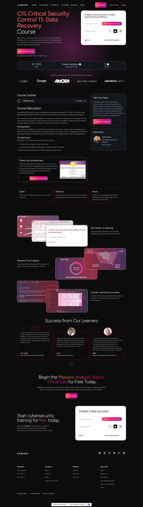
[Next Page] (71, 363)
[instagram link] (109, 453)
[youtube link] (124, 453)
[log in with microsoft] (121, 31)
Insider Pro (36, 56)
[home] (22, 5)
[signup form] (101, 419)
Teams (45, 56)
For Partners (65, 5)
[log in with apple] (115, 31)
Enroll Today (71, 396)
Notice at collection (60, 504)
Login (124, 5)
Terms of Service (49, 493)
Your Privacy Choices (77, 504)
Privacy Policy (22, 493)
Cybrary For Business (102, 122)
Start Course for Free (26, 51)
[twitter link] (105, 453)
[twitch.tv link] (119, 453)
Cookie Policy (35, 493)
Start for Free (114, 5)
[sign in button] (88, 40)
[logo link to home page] (22, 454)
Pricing (82, 5)
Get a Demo (101, 5)
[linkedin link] (100, 453)
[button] (34, 5)
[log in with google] (110, 31)
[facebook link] (114, 453)
